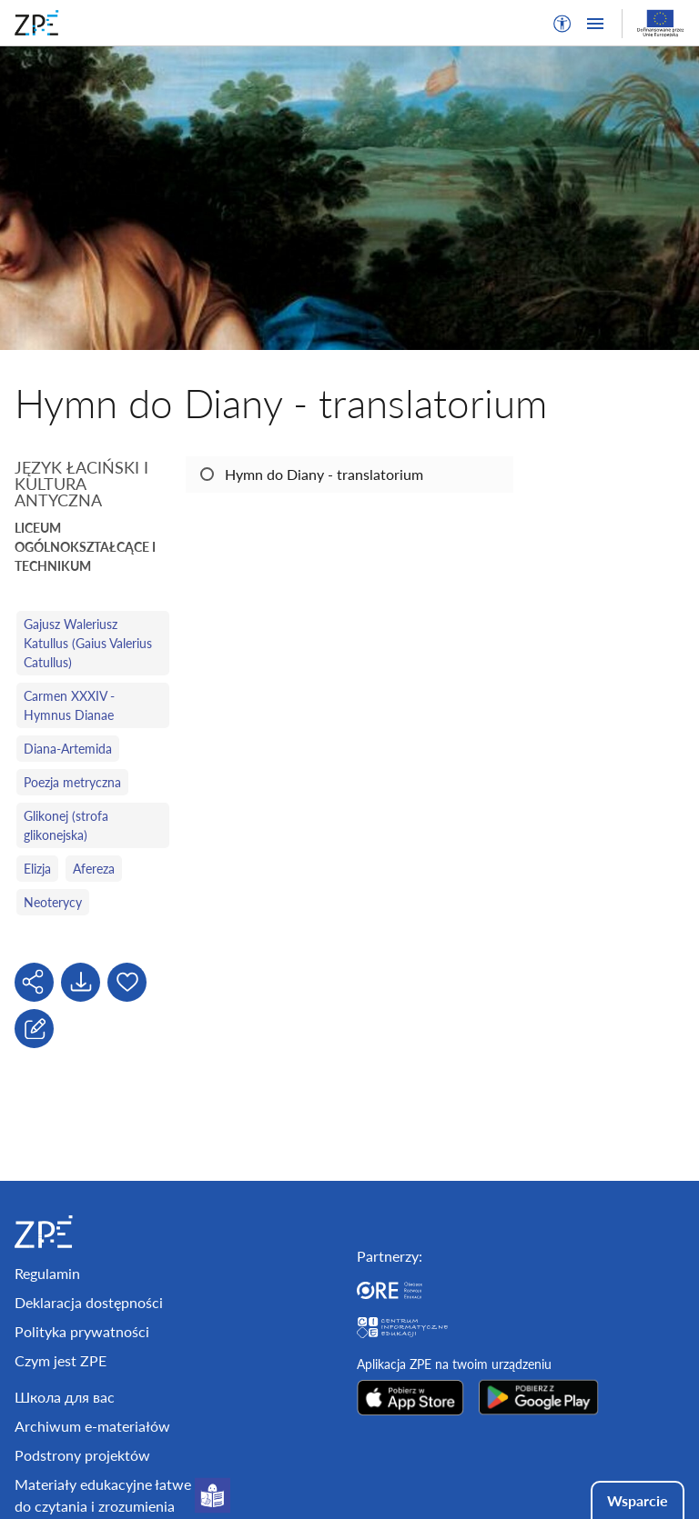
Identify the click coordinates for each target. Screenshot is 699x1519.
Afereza (94, 868)
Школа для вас (65, 1396)
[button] (562, 23)
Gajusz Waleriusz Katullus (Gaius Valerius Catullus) (88, 643)
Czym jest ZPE (60, 1360)
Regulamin (47, 1273)
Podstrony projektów (82, 1455)
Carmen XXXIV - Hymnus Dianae (69, 705)
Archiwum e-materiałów (92, 1425)
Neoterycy (53, 902)
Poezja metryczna (72, 782)
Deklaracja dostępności (89, 1302)
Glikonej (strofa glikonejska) (66, 825)
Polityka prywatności (82, 1331)
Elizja (37, 868)
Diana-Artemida (68, 748)
